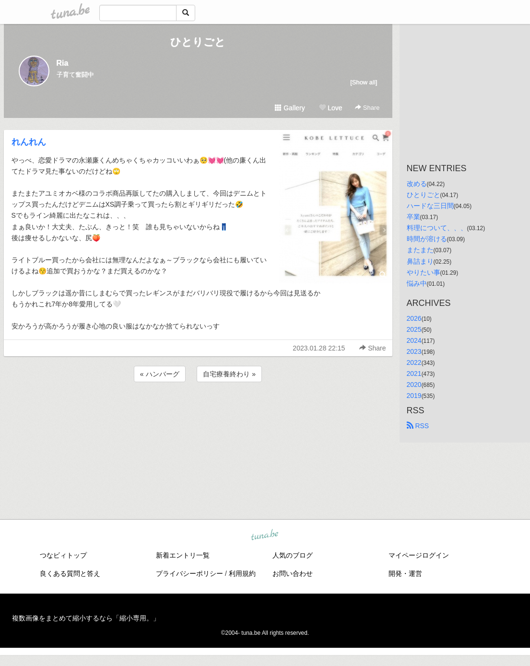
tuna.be (265, 535)
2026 (414, 318)
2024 (414, 340)
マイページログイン (419, 555)
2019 (414, 395)
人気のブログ (292, 555)
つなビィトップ (63, 555)
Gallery (290, 108)
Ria (63, 63)
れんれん (29, 142)
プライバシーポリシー (189, 573)
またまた (420, 250)
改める (417, 183)
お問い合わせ (292, 573)
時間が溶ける (427, 239)
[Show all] (363, 82)
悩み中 (417, 283)
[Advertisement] (198, 410)
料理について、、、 (437, 228)
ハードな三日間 (430, 206)
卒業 (413, 217)
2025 (414, 329)
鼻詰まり (420, 261)
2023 (414, 351)
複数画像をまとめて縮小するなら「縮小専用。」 (86, 618)
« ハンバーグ (159, 374)
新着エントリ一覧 (183, 555)
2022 (414, 362)
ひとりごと (197, 42)
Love (330, 108)
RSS (418, 426)
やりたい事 (423, 272)
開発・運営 (405, 573)
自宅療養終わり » (229, 374)
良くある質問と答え (70, 573)
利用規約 (242, 573)
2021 (414, 373)
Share (367, 107)
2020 (414, 384)
